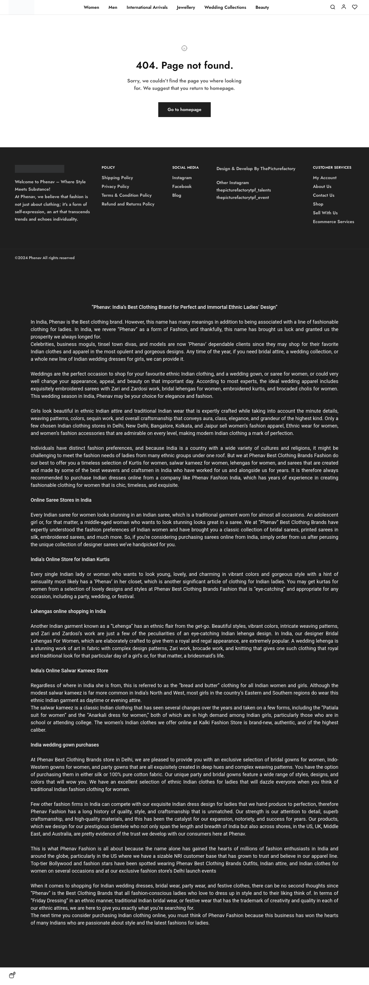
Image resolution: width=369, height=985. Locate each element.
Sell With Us (325, 213)
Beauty (262, 7)
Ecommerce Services (333, 221)
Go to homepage (184, 109)
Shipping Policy (117, 177)
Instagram (182, 177)
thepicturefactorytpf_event (243, 197)
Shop (318, 204)
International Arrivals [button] (147, 7)
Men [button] (113, 7)
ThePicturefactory (277, 168)
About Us (322, 186)
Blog (176, 195)
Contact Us (323, 195)
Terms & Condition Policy (127, 195)
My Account (325, 177)
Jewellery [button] (186, 7)
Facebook (182, 186)
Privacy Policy (115, 186)
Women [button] (91, 7)
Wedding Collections (225, 7)
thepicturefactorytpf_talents (244, 190)
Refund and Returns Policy (128, 204)
